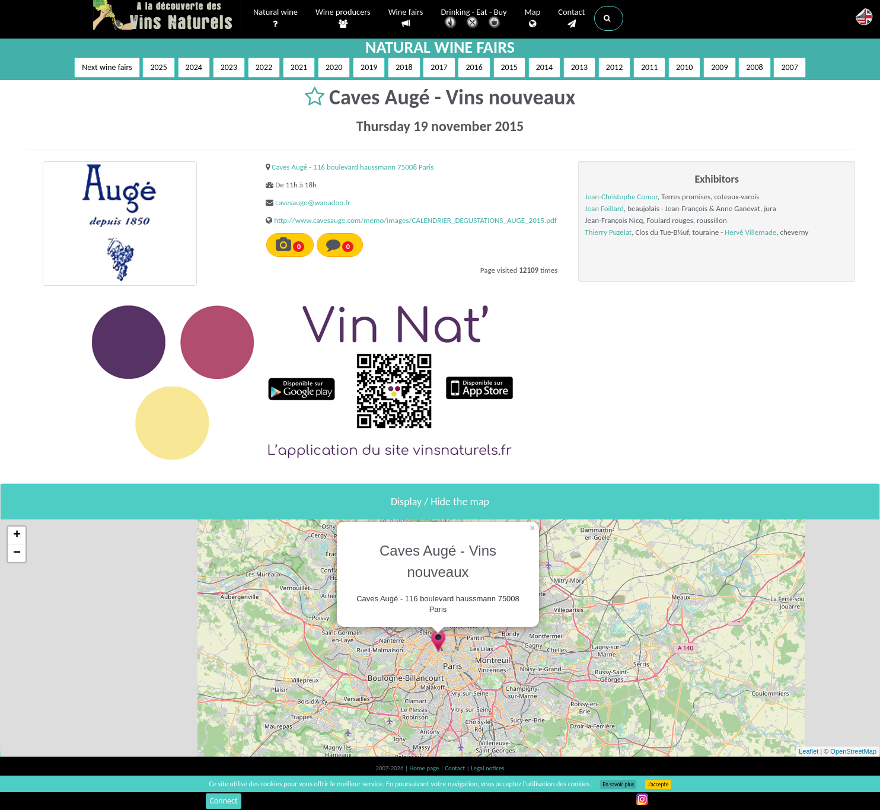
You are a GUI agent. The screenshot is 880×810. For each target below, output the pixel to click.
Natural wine (275, 18)
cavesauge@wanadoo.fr (312, 202)
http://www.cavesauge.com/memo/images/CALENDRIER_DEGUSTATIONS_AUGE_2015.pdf (415, 220)
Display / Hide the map (440, 501)
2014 (544, 67)
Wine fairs (405, 18)
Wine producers (343, 18)
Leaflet (808, 751)
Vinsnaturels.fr (167, 16)
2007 (789, 67)
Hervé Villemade (750, 232)
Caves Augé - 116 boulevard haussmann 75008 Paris (352, 166)
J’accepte (658, 784)
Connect (223, 801)
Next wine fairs (107, 67)
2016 (473, 67)
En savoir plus (618, 784)
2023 (229, 67)
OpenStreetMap (853, 751)
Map (533, 18)
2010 (684, 67)
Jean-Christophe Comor (621, 196)
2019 (369, 67)
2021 (299, 67)
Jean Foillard (604, 208)
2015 (509, 67)
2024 (194, 67)
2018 (404, 67)
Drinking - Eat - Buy (474, 19)
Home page (425, 768)
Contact (571, 18)
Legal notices (487, 768)
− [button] (17, 553)
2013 (579, 67)
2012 (614, 67)
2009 (719, 67)
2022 (264, 67)
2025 (158, 67)
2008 (754, 67)
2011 (649, 67)
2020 (334, 67)
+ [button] (17, 535)
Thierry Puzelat (608, 232)
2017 (439, 67)
